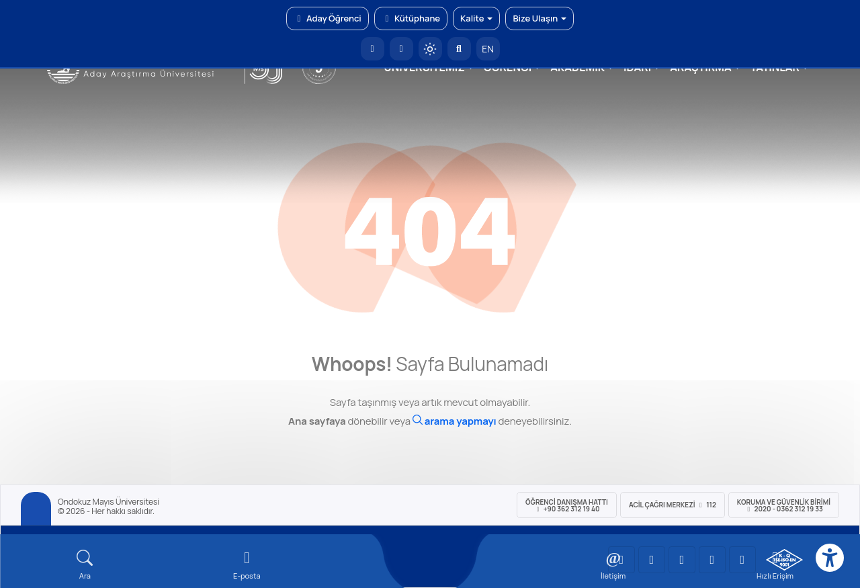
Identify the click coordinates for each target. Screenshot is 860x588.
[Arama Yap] (459, 48)
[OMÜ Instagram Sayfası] (682, 559)
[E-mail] (247, 565)
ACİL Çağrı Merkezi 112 (672, 504)
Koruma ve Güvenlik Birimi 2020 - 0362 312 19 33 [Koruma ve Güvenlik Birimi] (783, 505)
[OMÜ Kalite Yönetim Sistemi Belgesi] (784, 559)
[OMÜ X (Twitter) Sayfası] (712, 559)
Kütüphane (411, 18)
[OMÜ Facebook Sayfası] (742, 559)
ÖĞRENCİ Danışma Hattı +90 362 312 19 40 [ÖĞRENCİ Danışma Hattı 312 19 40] (566, 505)
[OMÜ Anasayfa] (372, 48)
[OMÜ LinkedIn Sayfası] (651, 559)
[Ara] (455, 421)
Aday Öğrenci (327, 18)
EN (488, 48)
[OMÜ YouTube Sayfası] (621, 559)
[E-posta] (401, 48)
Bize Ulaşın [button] (539, 18)
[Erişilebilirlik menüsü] (830, 558)
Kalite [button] (476, 18)
